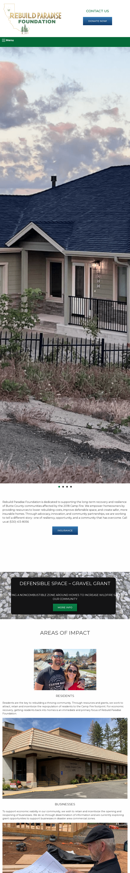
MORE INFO (65, 607)
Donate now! (97, 21)
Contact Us (97, 11)
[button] (59, 486)
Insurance (65, 530)
